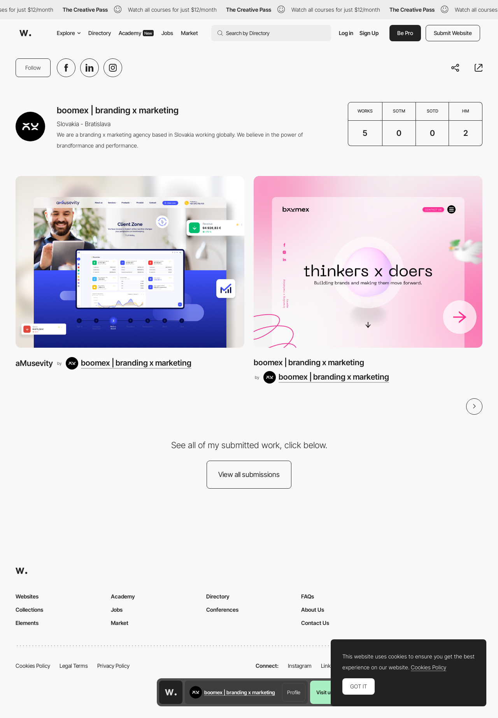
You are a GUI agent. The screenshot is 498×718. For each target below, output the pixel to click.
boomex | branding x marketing (309, 362)
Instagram (300, 665)
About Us (312, 609)
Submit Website (453, 33)
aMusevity (34, 363)
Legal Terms (74, 665)
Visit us (324, 692)
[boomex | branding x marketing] (128, 363)
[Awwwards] (25, 33)
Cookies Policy (33, 665)
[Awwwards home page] (170, 692)
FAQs (307, 596)
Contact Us (315, 622)
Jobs (167, 33)
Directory (99, 33)
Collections (29, 609)
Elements (27, 622)
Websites (27, 596)
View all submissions (249, 474)
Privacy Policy (113, 665)
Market (189, 33)
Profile (293, 692)
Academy (136, 33)
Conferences (222, 609)
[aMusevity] (130, 262)
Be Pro (405, 33)
